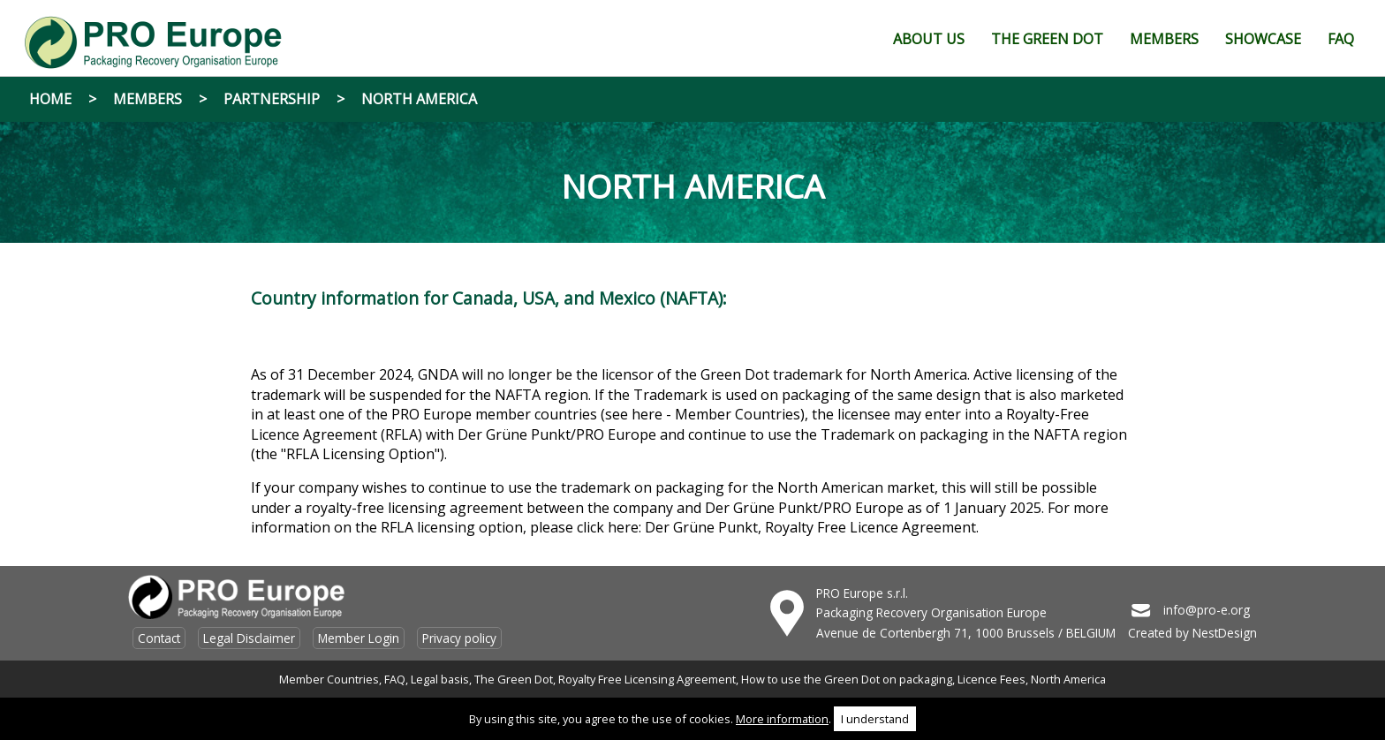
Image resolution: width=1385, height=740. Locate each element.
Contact (159, 638)
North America (419, 99)
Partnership (271, 99)
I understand (875, 719)
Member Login (358, 638)
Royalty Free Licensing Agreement (647, 679)
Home (50, 99)
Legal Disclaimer (249, 638)
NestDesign (1224, 632)
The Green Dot (513, 679)
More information (782, 719)
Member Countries (329, 679)
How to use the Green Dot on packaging (846, 679)
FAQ (394, 679)
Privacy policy (459, 638)
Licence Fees (991, 679)
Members (147, 99)
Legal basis (440, 679)
